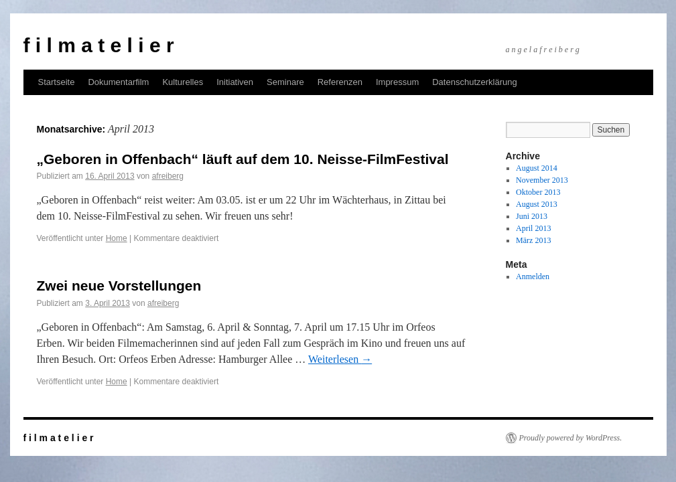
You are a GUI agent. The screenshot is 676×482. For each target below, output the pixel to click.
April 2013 (533, 228)
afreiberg (168, 176)
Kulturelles (182, 82)
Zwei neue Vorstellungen (119, 285)
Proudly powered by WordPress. (570, 438)
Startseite (56, 82)
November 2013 (542, 180)
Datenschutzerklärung (474, 82)
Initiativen (234, 82)
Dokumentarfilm (118, 82)
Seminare (285, 82)
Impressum (397, 82)
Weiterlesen (340, 359)
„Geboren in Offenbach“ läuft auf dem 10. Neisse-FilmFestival (243, 159)
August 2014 (536, 168)
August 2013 (536, 204)
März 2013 (533, 240)
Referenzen (340, 82)
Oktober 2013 (538, 192)
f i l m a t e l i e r (98, 45)
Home (116, 238)
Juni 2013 (531, 216)
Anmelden (532, 276)
